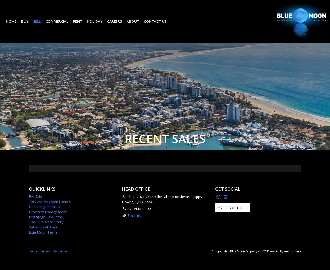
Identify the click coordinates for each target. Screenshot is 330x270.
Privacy (45, 258)
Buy (28, 24)
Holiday (98, 24)
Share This (232, 214)
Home (15, 24)
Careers (118, 24)
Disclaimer (60, 258)
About (136, 24)
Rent (81, 24)
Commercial (60, 24)
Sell (40, 24)
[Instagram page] (226, 204)
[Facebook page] (219, 204)
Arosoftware (292, 258)
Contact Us (159, 24)
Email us (134, 222)
